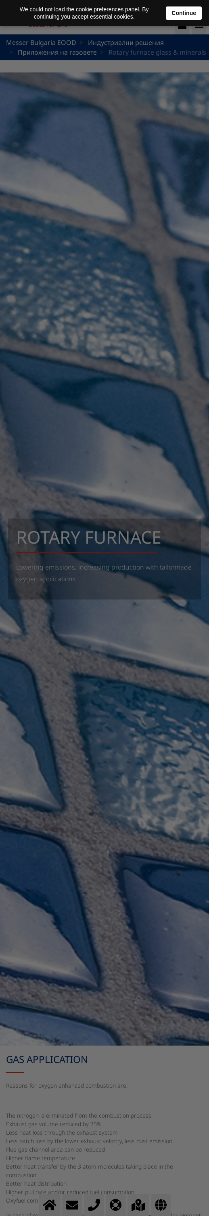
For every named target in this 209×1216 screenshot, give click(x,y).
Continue (183, 13)
